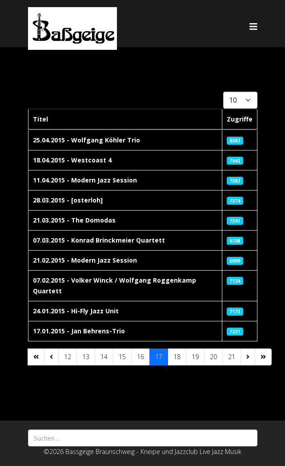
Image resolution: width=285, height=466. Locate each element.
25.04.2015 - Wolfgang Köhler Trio (86, 140)
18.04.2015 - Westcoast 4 (72, 160)
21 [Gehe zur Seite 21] (231, 357)
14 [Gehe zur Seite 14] (104, 357)
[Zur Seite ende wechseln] (263, 356)
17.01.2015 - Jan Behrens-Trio (79, 331)
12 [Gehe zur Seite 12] (67, 357)
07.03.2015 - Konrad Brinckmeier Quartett (99, 240)
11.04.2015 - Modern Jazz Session (85, 180)
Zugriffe (240, 119)
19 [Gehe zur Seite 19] (195, 357)
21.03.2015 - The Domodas (74, 220)
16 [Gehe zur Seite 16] (140, 357)
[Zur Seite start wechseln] (36, 356)
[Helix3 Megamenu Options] (253, 26)
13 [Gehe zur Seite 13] (85, 357)
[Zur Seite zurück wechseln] (51, 356)
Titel (40, 119)
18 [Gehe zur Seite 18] (177, 357)
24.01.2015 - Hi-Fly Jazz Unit (76, 311)
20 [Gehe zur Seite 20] (213, 357)
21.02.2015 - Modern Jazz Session (85, 260)
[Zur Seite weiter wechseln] (248, 356)
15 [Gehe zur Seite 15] (122, 357)
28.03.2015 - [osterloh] (68, 200)
